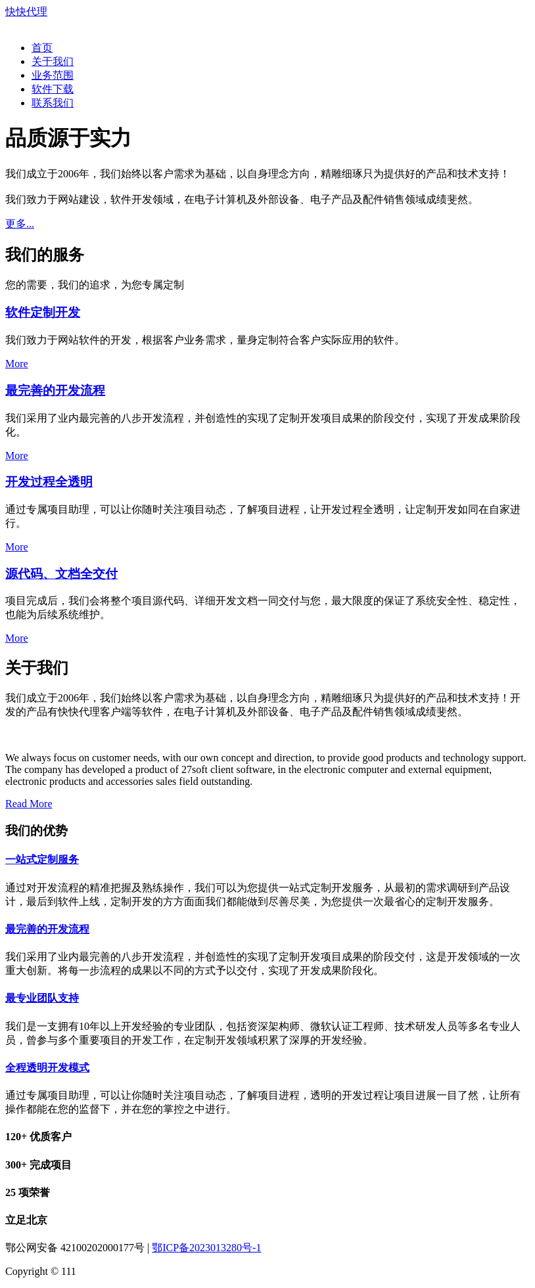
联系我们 (53, 102)
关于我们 (53, 61)
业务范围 (53, 75)
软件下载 (53, 89)
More (16, 363)
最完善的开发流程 (55, 390)
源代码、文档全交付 (61, 574)
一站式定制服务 (42, 859)
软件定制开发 (42, 312)
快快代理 (26, 11)
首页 (42, 47)
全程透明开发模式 (47, 1067)
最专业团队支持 (42, 998)
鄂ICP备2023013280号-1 (206, 1247)
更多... (19, 223)
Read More (29, 803)
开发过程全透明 (49, 482)
